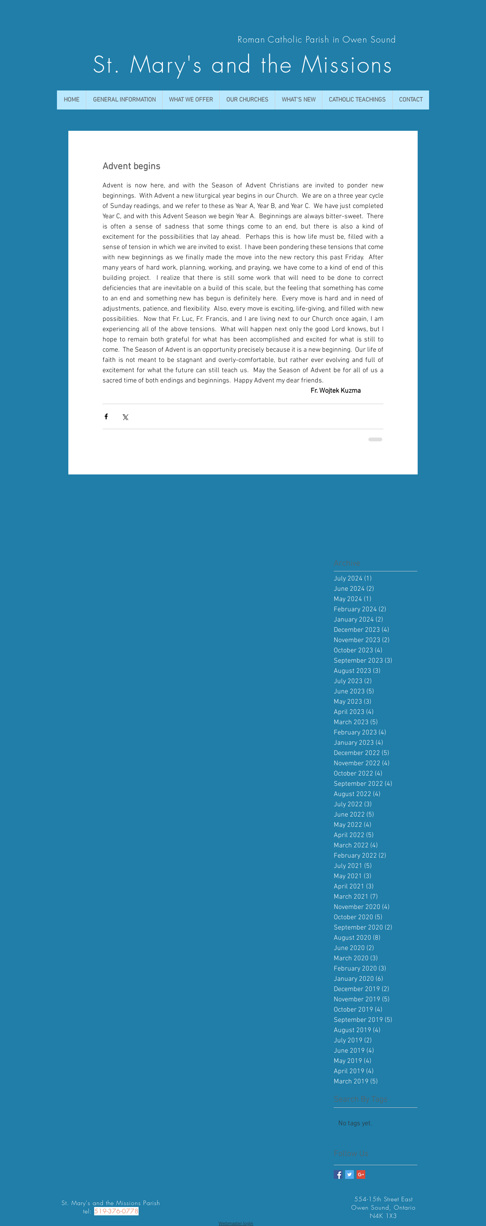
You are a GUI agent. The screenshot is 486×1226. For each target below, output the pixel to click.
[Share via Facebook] (106, 416)
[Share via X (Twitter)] (124, 416)
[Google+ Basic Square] (361, 1174)
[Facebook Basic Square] (338, 1174)
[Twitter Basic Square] (349, 1174)
